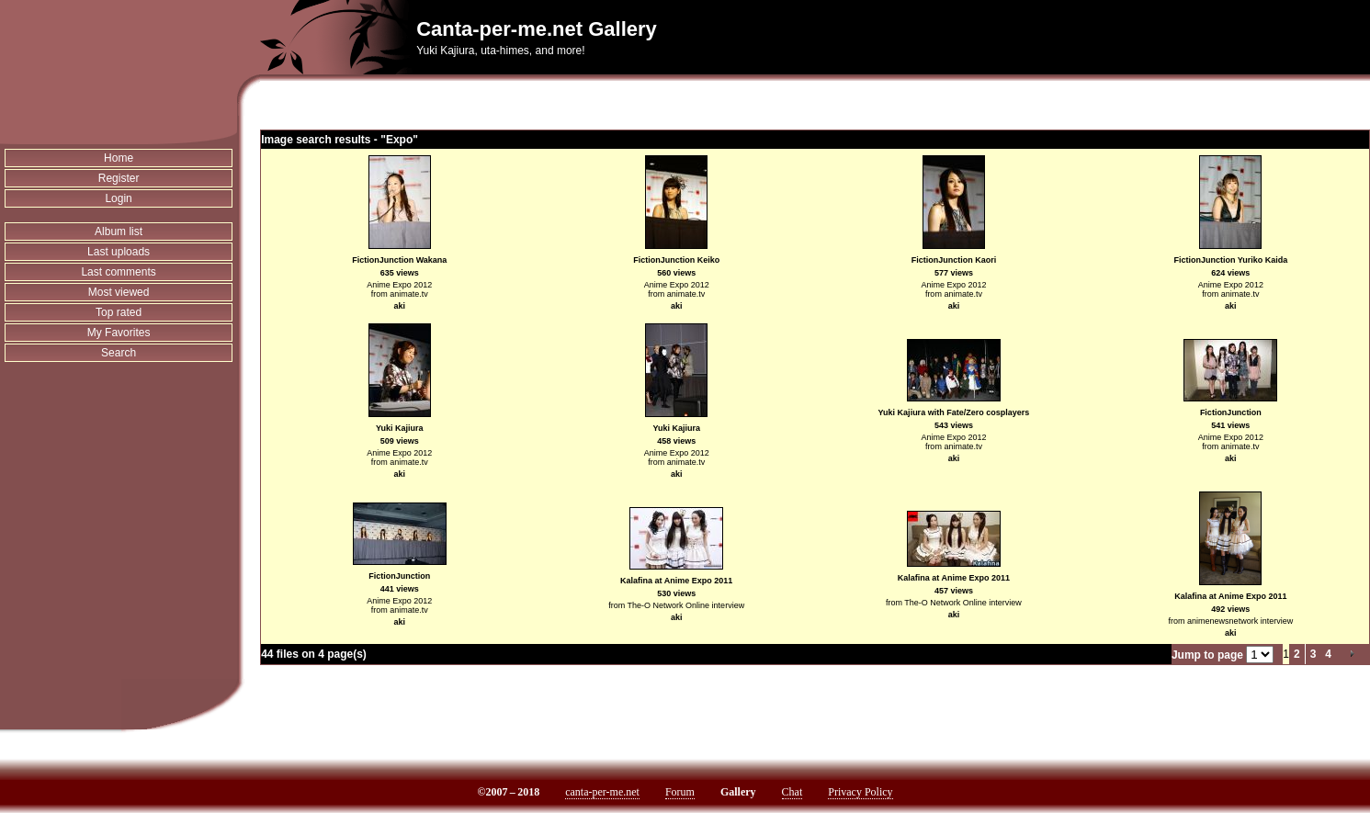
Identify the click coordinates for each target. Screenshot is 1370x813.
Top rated (119, 312)
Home (118, 158)
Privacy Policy (860, 791)
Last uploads (118, 251)
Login (118, 198)
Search (118, 352)
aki (399, 306)
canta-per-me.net (602, 791)
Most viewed (119, 292)
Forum (680, 791)
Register (119, 178)
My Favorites (119, 332)
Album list (118, 231)
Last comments (118, 271)
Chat (792, 791)
